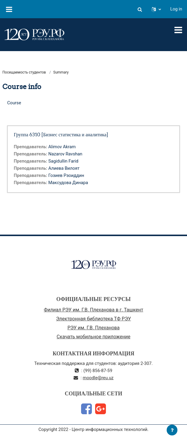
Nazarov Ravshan (65, 154)
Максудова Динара (68, 182)
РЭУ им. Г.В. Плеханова (93, 328)
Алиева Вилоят (63, 168)
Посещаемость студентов (24, 72)
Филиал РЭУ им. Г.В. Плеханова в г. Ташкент (93, 310)
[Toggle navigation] (178, 30)
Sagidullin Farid (63, 161)
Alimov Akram (62, 146)
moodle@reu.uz (98, 377)
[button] (140, 9)
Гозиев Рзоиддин (66, 175)
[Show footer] (172, 430)
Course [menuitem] (14, 102)
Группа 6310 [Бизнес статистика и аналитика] (61, 134)
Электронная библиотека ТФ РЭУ (93, 319)
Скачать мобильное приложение (93, 337)
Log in (176, 9)
